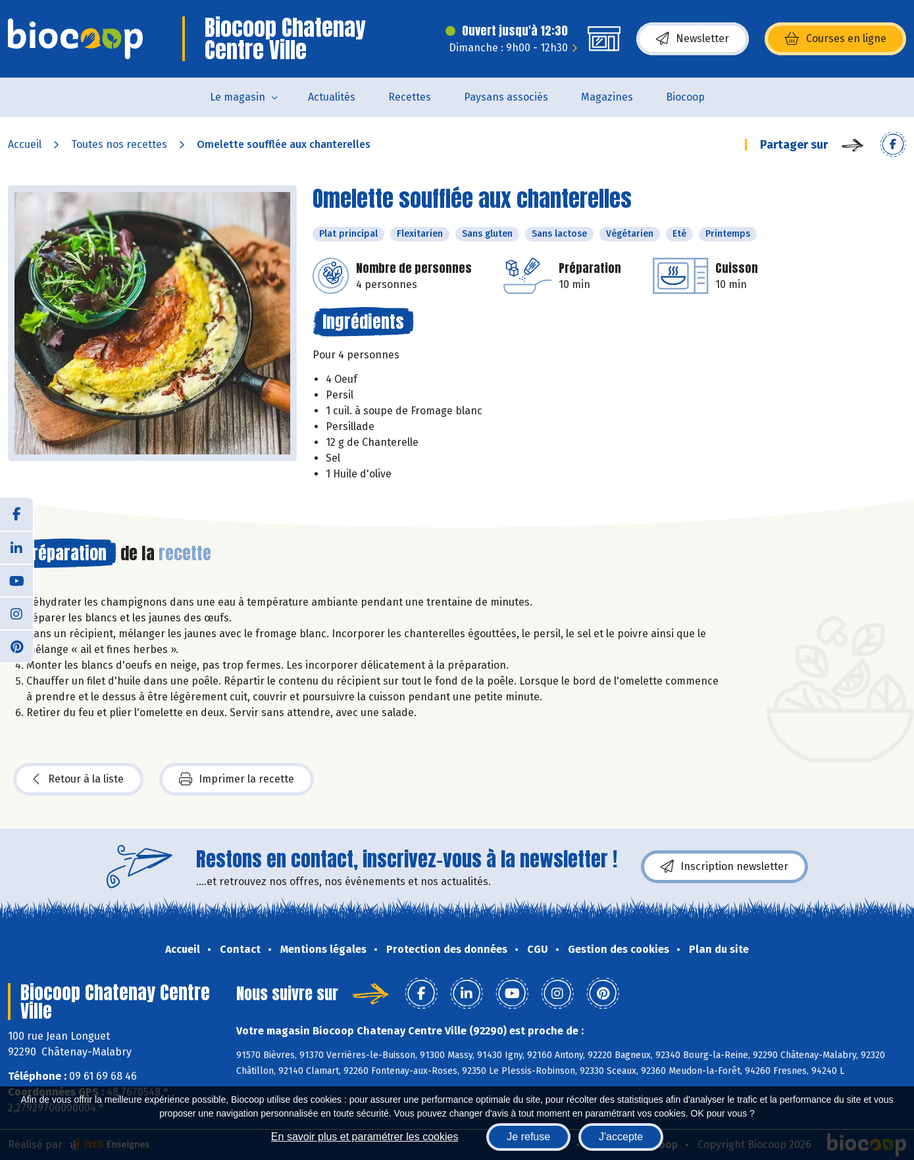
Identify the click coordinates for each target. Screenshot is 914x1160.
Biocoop (685, 97)
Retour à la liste (78, 779)
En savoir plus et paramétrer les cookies (365, 1136)
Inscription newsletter (724, 866)
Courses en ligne (835, 38)
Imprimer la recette (236, 779)
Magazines (607, 97)
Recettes (409, 97)
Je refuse (528, 1136)
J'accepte (621, 1136)
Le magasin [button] (237, 97)
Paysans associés (506, 97)
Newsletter (692, 38)
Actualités (331, 97)
